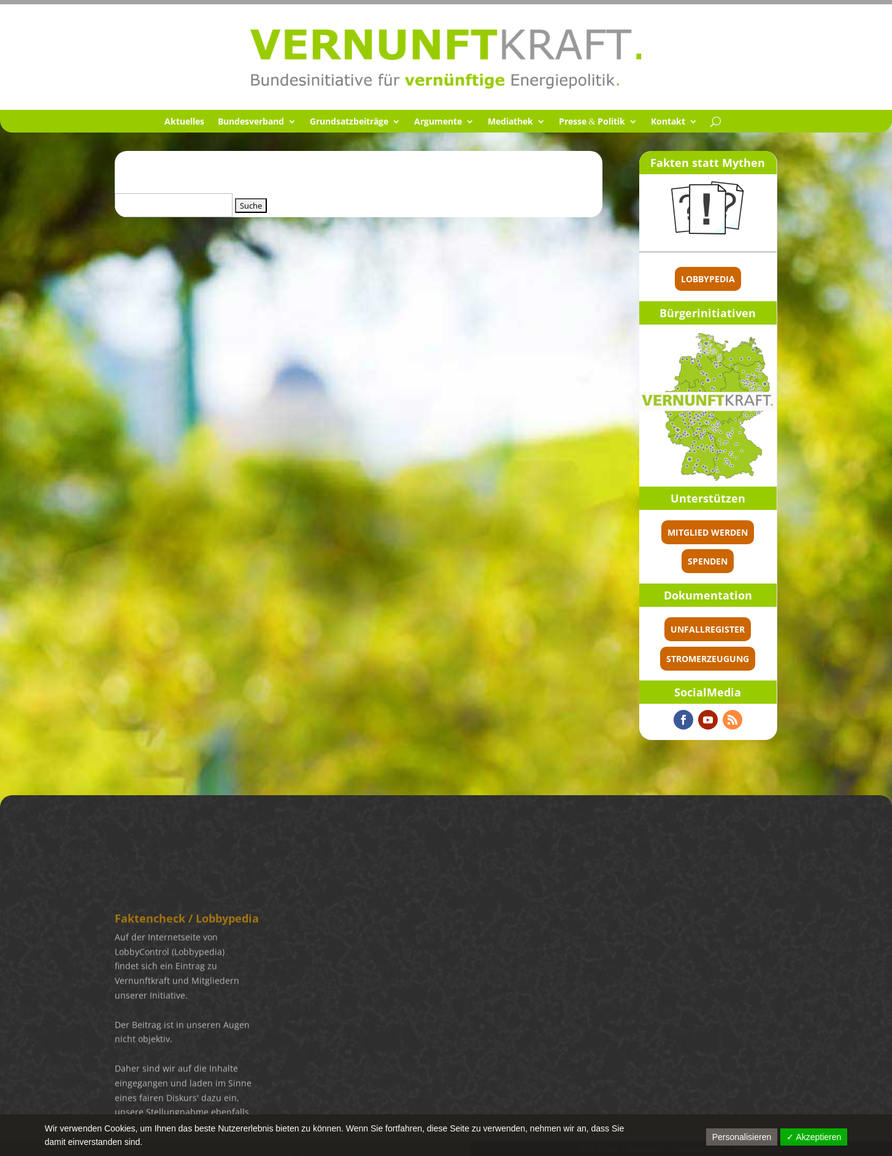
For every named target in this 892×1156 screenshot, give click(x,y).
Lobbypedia (708, 279)
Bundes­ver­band (251, 122)
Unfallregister (708, 629)
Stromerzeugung (707, 659)
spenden (708, 561)
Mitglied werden (707, 532)
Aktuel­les (184, 122)
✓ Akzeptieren (813, 1137)
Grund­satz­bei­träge (349, 122)
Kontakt (668, 122)
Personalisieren (742, 1137)
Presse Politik (592, 122)
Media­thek (510, 122)
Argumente (438, 122)
